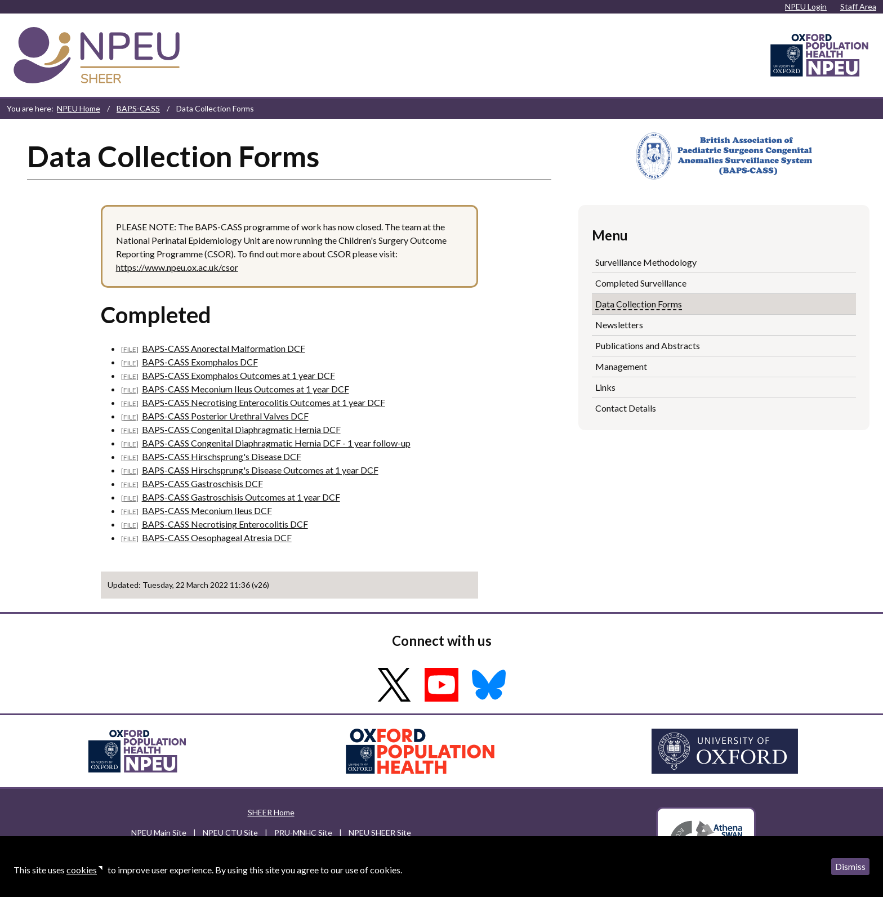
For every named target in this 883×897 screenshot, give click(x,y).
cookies (81, 869)
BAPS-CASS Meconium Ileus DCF (207, 510)
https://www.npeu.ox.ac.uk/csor (177, 267)
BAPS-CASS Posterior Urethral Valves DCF (225, 415)
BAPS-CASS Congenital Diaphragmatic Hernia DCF (241, 429)
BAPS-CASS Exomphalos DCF (200, 361)
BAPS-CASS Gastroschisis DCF (202, 483)
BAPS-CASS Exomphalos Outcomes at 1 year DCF (238, 375)
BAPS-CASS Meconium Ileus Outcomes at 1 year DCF (245, 388)
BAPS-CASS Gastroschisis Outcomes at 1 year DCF (241, 497)
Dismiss (850, 866)
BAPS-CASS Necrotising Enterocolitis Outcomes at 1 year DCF (263, 402)
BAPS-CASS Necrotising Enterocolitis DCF (225, 524)
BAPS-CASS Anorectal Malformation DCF (223, 348)
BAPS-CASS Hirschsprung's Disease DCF (221, 456)
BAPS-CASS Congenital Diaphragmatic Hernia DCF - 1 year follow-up (276, 443)
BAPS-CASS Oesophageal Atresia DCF (217, 537)
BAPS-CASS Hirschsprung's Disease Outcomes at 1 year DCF (260, 470)
